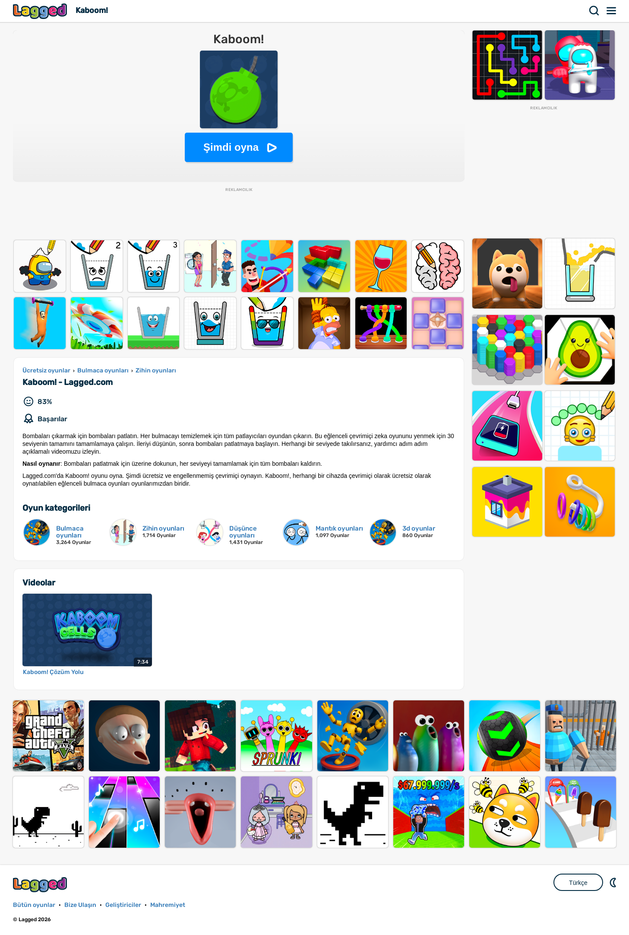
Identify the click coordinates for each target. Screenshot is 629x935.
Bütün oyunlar (34, 905)
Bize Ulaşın (80, 905)
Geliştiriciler (123, 905)
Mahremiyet (167, 905)
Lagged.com (41, 885)
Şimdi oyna (231, 147)
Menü (611, 11)
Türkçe (578, 882)
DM (614, 882)
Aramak (594, 11)
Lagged (41, 11)
